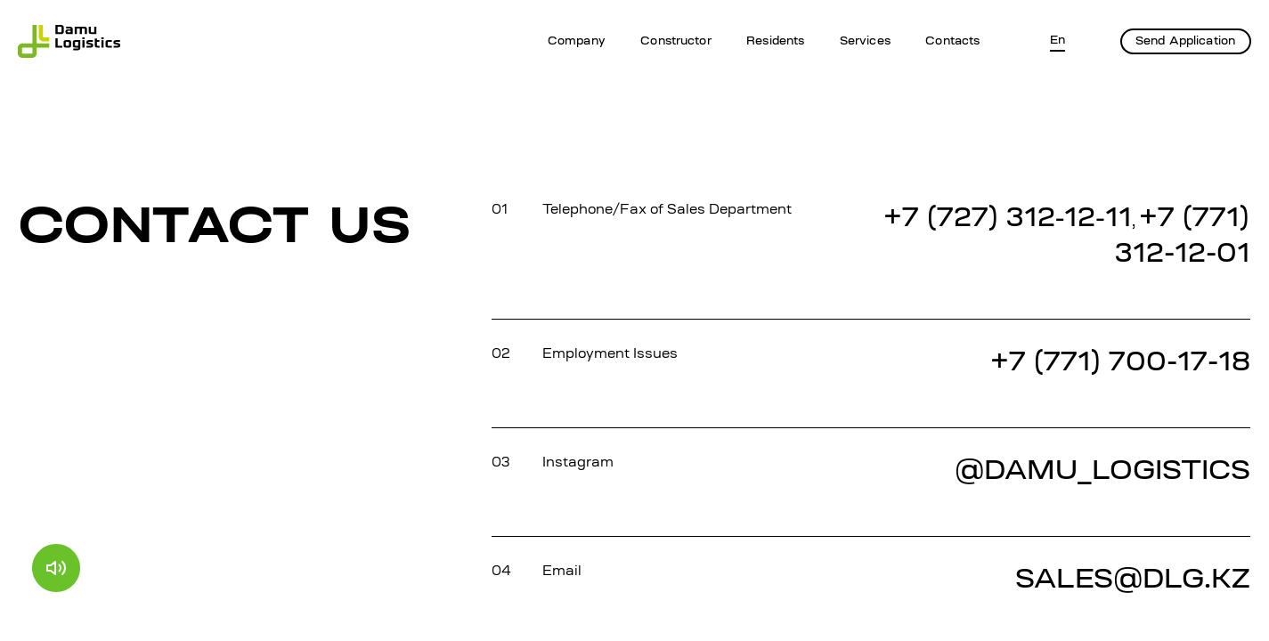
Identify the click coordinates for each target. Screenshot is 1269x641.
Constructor (675, 41)
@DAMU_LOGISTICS (1102, 472)
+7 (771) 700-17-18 (1120, 363)
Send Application (1185, 41)
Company (577, 41)
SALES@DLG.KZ (1132, 581)
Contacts (952, 41)
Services (865, 41)
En (1057, 40)
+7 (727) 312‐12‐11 (1007, 219)
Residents (775, 41)
